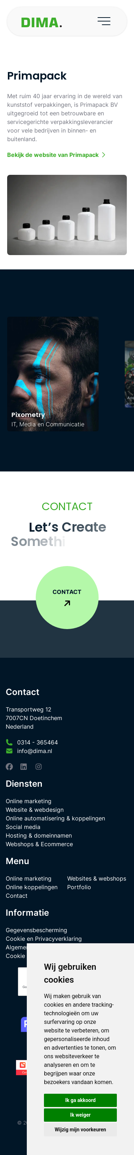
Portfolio (79, 887)
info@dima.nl (34, 750)
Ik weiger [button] (80, 1115)
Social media (23, 826)
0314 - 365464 (37, 742)
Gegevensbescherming (36, 930)
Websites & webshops (96, 878)
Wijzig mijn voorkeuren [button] (80, 1129)
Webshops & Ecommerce (39, 844)
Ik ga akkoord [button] (80, 1100)
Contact (17, 895)
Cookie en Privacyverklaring (44, 938)
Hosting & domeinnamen (39, 835)
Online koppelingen (32, 887)
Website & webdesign (35, 809)
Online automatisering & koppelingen (55, 818)
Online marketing (28, 801)
